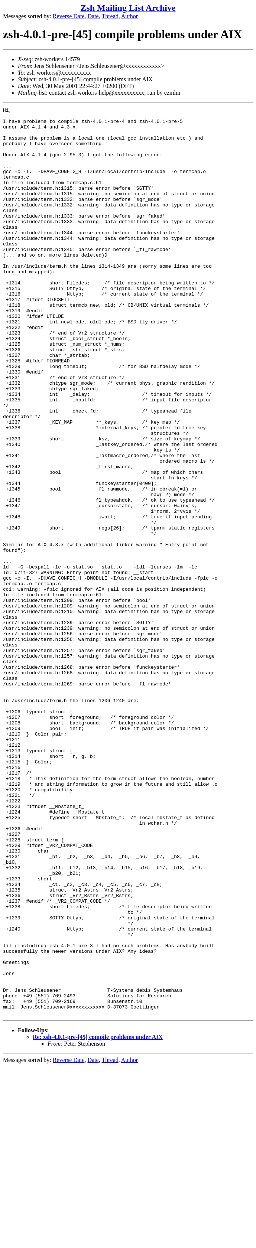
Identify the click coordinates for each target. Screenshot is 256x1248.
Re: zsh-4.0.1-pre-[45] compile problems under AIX (98, 1218)
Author (129, 16)
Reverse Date (69, 16)
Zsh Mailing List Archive (127, 8)
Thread (109, 16)
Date (93, 16)
